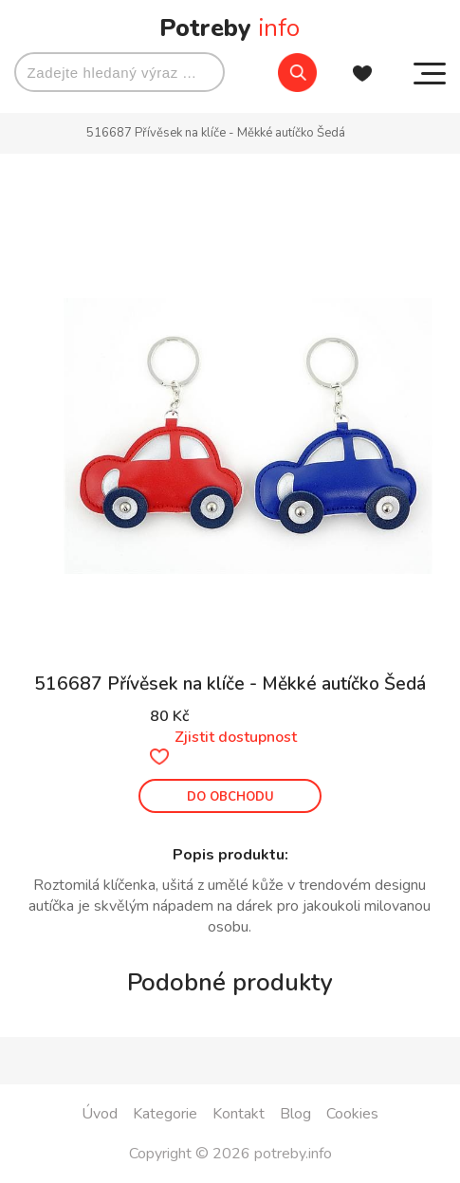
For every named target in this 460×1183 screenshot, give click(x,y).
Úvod (100, 1113)
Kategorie (165, 1113)
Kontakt (238, 1113)
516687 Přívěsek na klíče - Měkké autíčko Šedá (215, 132)
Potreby (229, 28)
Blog (295, 1113)
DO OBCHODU (230, 796)
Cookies (352, 1113)
